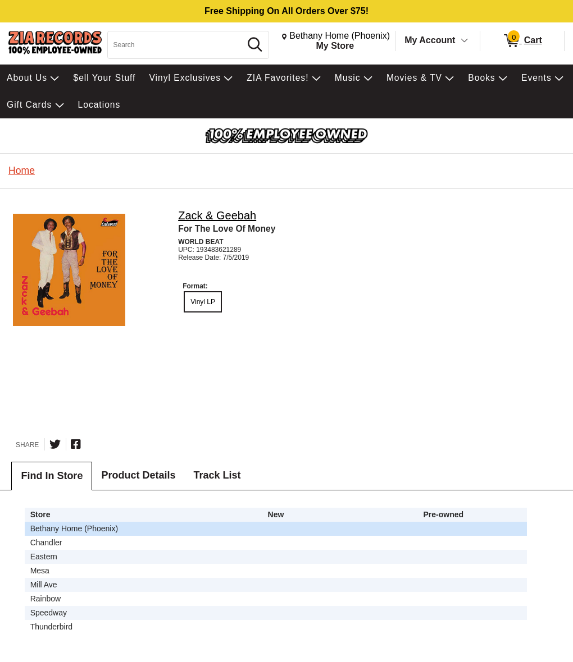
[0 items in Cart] (522, 41)
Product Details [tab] (138, 475)
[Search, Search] (176, 44)
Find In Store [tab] (52, 475)
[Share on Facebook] (76, 444)
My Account (429, 40)
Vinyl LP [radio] (202, 302)
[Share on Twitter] (55, 444)
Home (21, 170)
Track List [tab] (216, 475)
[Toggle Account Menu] (464, 41)
